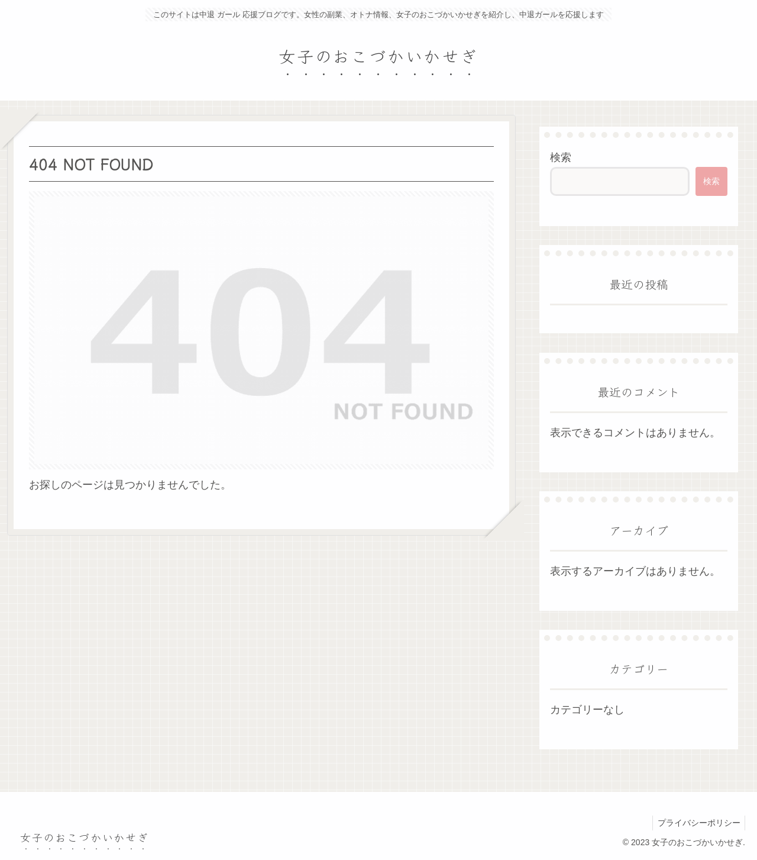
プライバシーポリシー (697, 822)
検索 (560, 157)
